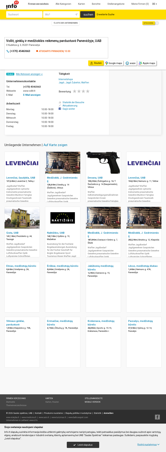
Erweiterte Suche (105, 14)
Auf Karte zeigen (55, 145)
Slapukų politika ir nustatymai (78, 413)
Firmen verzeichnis (38, 4)
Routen (55, 402)
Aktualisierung (68, 105)
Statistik (97, 413)
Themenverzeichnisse (16, 405)
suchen (88, 14)
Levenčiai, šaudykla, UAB (20, 177)
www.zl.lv (33, 420)
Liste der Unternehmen (65, 23)
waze (130, 63)
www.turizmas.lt (59, 417)
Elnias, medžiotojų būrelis (21, 266)
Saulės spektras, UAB (22, 413)
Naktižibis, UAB (56, 232)
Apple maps (147, 63)
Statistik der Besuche (71, 102)
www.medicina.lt (29, 417)
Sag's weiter (67, 109)
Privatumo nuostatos (53, 413)
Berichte (96, 4)
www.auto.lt (44, 417)
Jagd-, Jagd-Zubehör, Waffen (74, 82)
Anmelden (108, 413)
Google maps (113, 63)
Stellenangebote (115, 4)
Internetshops (66, 79)
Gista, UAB (12, 232)
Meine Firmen (140, 4)
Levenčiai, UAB (136, 177)
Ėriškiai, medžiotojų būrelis (62, 266)
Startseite (10, 402)
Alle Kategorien (63, 4)
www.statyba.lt (12, 417)
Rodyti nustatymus (148, 444)
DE (154, 4)
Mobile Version (92, 402)
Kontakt (38, 413)
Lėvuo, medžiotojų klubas (143, 266)
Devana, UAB (95, 177)
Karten (81, 4)
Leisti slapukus (83, 445)
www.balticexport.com (78, 417)
